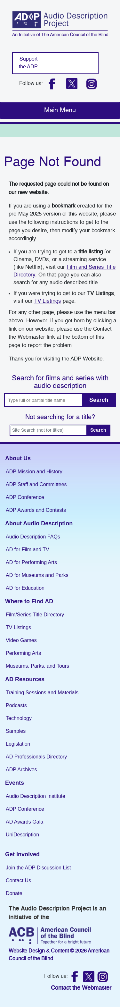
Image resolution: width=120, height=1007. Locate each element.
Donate (14, 893)
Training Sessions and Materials (42, 692)
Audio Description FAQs (33, 536)
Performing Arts (23, 653)
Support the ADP (28, 63)
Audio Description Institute (35, 796)
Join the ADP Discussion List (38, 867)
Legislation (18, 744)
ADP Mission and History (34, 471)
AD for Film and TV (27, 549)
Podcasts (16, 705)
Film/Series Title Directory (35, 614)
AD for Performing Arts (31, 562)
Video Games (21, 640)
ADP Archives (21, 769)
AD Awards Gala (24, 822)
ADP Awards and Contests (36, 510)
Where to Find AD (29, 601)
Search (98, 400)
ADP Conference (25, 497)
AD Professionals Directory (36, 756)
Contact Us (18, 880)
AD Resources (24, 679)
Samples (16, 731)
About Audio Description (39, 523)
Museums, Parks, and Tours (37, 666)
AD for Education (25, 588)
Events (14, 783)
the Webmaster (91, 988)
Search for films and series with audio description (60, 382)
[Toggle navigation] (60, 110)
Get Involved (22, 854)
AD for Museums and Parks (37, 575)
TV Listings (47, 301)
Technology (19, 718)
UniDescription (22, 834)
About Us (18, 458)
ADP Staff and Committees (36, 484)
